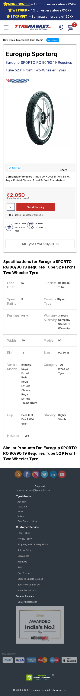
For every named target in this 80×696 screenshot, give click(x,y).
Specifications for (39, 267)
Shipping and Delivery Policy (32, 544)
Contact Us (23, 556)
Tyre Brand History (27, 521)
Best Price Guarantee (28, 584)
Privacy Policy (24, 538)
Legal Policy (23, 533)
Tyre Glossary (24, 573)
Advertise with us (26, 590)
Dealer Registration (27, 602)
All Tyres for (40, 244)
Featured (22, 506)
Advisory (21, 501)
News (20, 511)
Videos (20, 516)
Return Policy (24, 550)
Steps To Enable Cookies (30, 579)
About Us (22, 561)
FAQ (19, 567)
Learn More (52, 40)
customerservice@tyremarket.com (33, 490)
